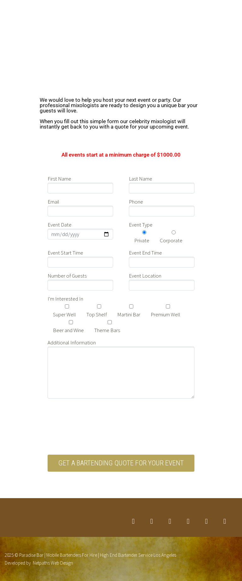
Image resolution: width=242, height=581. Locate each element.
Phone (136, 201)
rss (224, 521)
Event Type (141, 224)
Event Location (145, 275)
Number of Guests (67, 275)
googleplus (188, 521)
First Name (59, 178)
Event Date (60, 224)
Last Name (140, 178)
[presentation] (95, 430)
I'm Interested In (65, 298)
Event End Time (145, 252)
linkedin (170, 521)
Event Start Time (65, 252)
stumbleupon (206, 521)
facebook (151, 521)
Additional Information (72, 342)
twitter (133, 521)
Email (53, 201)
